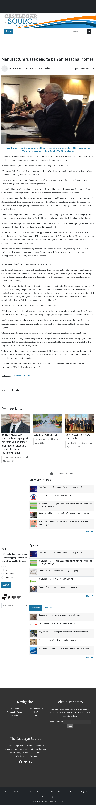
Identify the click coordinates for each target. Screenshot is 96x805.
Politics (27, 376)
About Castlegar (48, 797)
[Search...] (79, 31)
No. (6, 570)
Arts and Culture (36, 709)
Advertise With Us (12, 792)
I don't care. (9, 577)
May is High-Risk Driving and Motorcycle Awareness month (63, 632)
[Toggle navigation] (8, 31)
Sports (36, 716)
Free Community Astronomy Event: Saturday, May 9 (60, 487)
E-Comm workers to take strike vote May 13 (57, 623)
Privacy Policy (42, 792)
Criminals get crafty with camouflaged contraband (60, 640)
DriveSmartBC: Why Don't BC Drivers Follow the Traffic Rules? (64, 648)
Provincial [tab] (35, 607)
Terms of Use (28, 792)
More (89, 532)
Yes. (6, 566)
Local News (14, 709)
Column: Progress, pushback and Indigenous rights (59, 587)
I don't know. (9, 574)
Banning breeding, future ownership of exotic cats (59, 615)
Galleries (14, 716)
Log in (62, 801)
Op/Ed (36, 712)
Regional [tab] (48, 607)
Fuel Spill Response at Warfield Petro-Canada (57, 495)
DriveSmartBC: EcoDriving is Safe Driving (56, 579)
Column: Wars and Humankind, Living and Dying (58, 570)
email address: (56, 721)
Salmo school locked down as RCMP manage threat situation (64, 513)
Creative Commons (58, 792)
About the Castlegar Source (80, 792)
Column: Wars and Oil (46, 434)
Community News (14, 712)
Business (17, 376)
